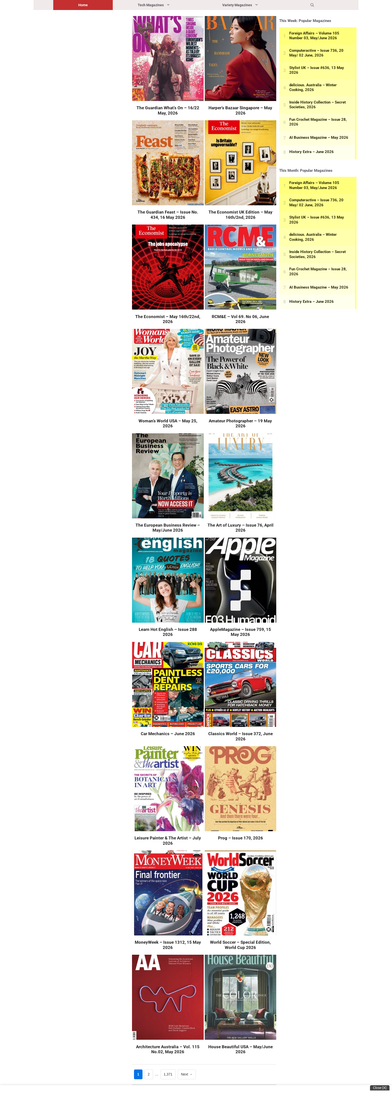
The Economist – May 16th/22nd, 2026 (167, 319)
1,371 (168, 1073)
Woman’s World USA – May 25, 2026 (167, 423)
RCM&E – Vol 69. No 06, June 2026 (240, 319)
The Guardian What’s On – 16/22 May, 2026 (167, 110)
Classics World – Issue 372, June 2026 (240, 736)
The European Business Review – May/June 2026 (168, 528)
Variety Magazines (254, 5)
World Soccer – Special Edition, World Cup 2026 (240, 945)
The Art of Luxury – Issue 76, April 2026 (241, 528)
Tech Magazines (167, 5)
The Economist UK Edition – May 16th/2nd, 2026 (240, 215)
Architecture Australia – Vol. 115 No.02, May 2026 (168, 1049)
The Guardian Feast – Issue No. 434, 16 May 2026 (168, 215)
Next (187, 1074)
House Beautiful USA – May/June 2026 (240, 1049)
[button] (312, 5)
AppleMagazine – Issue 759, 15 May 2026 (240, 632)
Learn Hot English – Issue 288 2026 (168, 632)
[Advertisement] (82, 95)
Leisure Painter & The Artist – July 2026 (167, 840)
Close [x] (379, 1088)
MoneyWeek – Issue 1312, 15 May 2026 (168, 945)
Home (83, 5)
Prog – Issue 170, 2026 (240, 837)
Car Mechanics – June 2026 (168, 733)
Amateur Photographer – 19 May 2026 (240, 423)
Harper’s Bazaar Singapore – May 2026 (240, 110)
